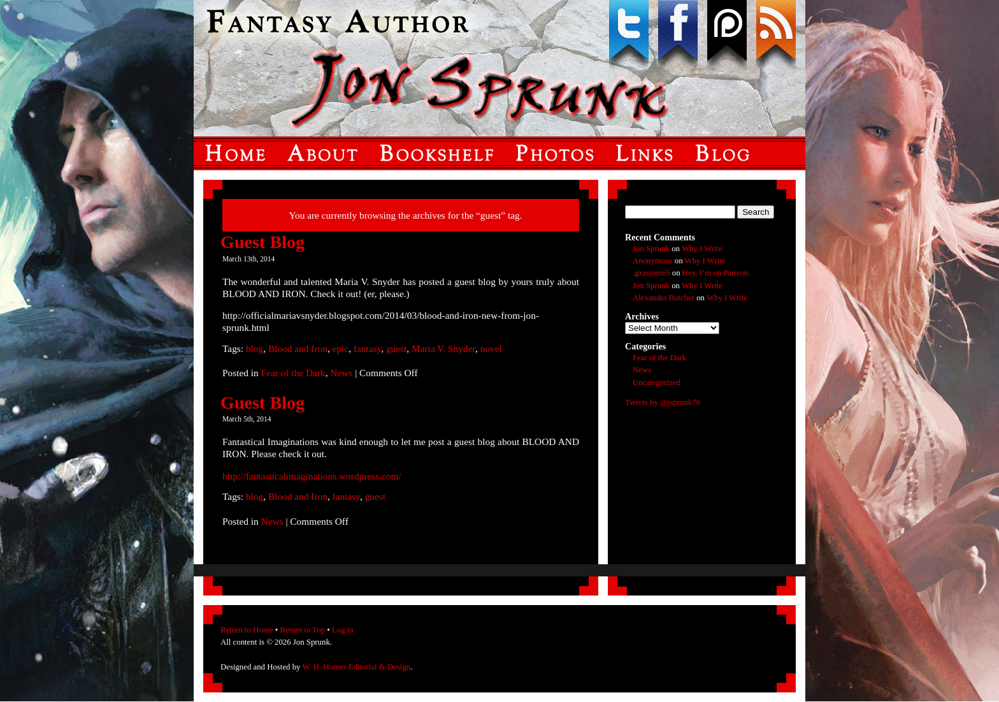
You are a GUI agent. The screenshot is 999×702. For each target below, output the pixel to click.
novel (491, 348)
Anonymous (653, 260)
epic (341, 348)
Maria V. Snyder (443, 348)
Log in (343, 629)
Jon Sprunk (651, 248)
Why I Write (702, 248)
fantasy (367, 348)
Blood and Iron (297, 348)
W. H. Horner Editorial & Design (356, 666)
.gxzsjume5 (651, 272)
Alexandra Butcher (663, 297)
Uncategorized (656, 382)
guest (396, 348)
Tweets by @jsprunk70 (662, 402)
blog (254, 348)
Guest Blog (262, 242)
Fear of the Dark (293, 372)
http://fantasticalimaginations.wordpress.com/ (311, 476)
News (341, 372)
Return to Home (246, 629)
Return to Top (302, 629)
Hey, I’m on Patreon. (716, 272)
